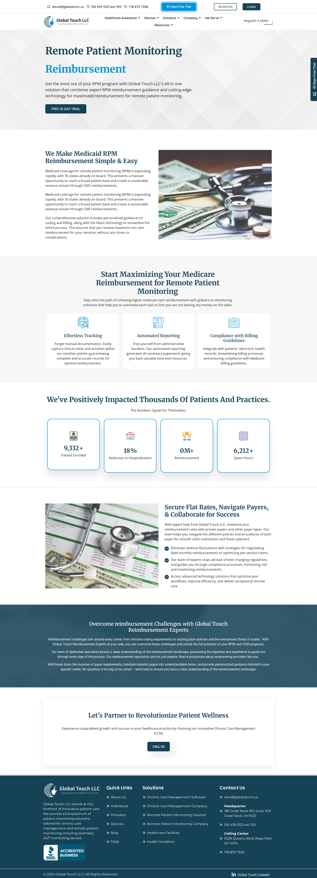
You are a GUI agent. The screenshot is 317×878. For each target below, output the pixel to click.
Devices (151, 18)
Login (251, 7)
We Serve (213, 18)
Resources (163, 25)
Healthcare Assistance (122, 18)
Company (192, 18)
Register (225, 7)
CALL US (159, 746)
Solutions (171, 18)
